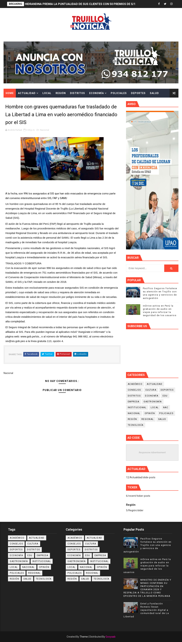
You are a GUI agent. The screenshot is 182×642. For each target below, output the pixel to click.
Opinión (150, 413)
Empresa (133, 401)
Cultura (12, 102)
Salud (154, 93)
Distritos (77, 93)
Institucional (137, 407)
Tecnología (135, 425)
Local (46, 93)
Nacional (44, 130)
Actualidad (27, 93)
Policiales (119, 93)
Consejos (134, 390)
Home (10, 93)
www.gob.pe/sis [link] (30, 336)
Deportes (138, 93)
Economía (96, 93)
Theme (84, 636)
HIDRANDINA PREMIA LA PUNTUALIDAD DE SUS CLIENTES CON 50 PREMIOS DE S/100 (82, 4)
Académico (135, 384)
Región (61, 93)
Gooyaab (111, 636)
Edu (165, 396)
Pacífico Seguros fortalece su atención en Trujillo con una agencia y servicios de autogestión (148, 545)
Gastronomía (153, 401)
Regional (147, 419)
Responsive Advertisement (152, 452)
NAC (165, 407)
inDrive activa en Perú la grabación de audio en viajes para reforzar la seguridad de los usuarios (147, 566)
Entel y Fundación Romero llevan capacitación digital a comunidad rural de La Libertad (146, 610)
